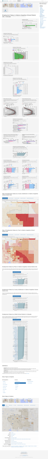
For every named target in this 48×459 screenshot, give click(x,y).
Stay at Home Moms (11, 198)
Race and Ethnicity (5, 384)
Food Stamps (16, 384)
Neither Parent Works (23, 198)
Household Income (17, 381)
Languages (4, 392)
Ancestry (41, 13)
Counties (6, 405)
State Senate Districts (32, 405)
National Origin (4, 389)
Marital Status (41, 11)
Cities (3, 405)
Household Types (5, 386)
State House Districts (26, 405)
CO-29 (15, 441)
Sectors (16, 389)
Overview (41, 7)
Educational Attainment (30, 381)
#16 (37, 199)
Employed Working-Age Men (30, 198)
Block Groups (7, 406)
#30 (27, 273)
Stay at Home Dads (17, 198)
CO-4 (11, 440)
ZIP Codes (15, 405)
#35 (27, 297)
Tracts (3, 406)
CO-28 (14, 441)
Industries (41, 25)
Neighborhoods (10, 405)
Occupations (16, 386)
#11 (27, 146)
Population (4, 381)
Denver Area (12, 435)
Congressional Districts (20, 405)
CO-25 (12, 441)
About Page (27, 373)
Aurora (12, 436)
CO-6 (13, 440)
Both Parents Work (5, 198)
